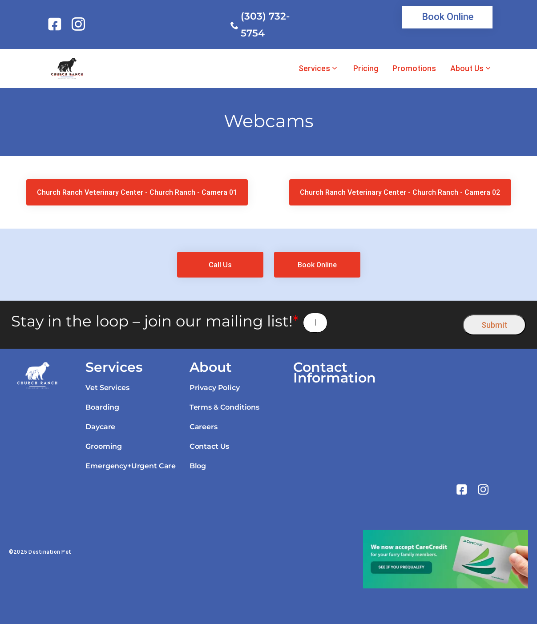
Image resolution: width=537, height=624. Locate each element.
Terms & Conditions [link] (224, 407)
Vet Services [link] (107, 387)
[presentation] (395, 322)
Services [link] (314, 68)
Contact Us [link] (209, 446)
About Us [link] (467, 68)
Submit (494, 325)
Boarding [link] (102, 407)
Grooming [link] (103, 446)
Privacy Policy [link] (215, 387)
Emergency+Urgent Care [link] (130, 466)
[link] (56, 24)
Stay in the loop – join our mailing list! (155, 321)
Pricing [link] (365, 68)
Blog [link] (198, 466)
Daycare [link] (100, 427)
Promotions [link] (414, 68)
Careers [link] (204, 427)
